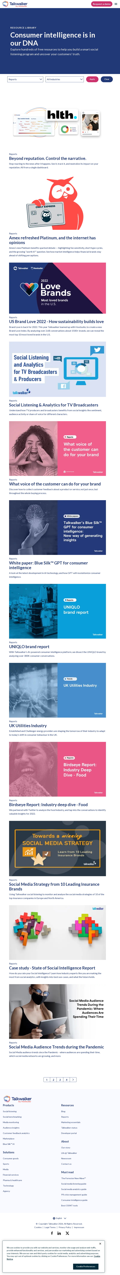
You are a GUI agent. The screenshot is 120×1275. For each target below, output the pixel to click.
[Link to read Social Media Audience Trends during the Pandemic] (57, 1022)
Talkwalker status (69, 1127)
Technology (8, 1185)
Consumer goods (11, 1158)
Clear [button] (106, 79)
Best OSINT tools (69, 1205)
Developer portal (69, 1133)
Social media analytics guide (73, 1189)
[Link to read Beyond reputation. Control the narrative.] (57, 133)
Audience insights (11, 1127)
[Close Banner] (100, 1243)
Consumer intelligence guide (74, 1200)
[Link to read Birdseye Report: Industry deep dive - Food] (57, 779)
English (59, 1218)
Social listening (10, 1111)
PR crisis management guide (74, 1194)
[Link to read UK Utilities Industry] (57, 700)
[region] (53, 1256)
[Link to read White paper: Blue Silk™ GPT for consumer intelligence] (57, 540)
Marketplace (8, 1138)
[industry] (65, 79)
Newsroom (66, 1158)
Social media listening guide (73, 1183)
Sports (6, 1164)
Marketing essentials (70, 1122)
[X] (67, 1233)
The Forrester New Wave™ (73, 1178)
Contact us (66, 1164)
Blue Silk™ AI (9, 1144)
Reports (65, 1117)
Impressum (79, 1227)
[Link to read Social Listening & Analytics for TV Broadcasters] (57, 380)
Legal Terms (50, 1227)
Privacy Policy (65, 1227)
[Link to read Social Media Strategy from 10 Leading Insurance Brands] (57, 861)
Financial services (11, 1174)
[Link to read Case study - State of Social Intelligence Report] (57, 943)
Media (5, 1169)
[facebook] (52, 1233)
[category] (25, 79)
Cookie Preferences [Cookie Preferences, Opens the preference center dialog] (85, 1266)
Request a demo (102, 4)
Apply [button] (92, 79)
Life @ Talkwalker (69, 1153)
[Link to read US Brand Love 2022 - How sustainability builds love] (57, 300)
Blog (63, 1111)
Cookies (38, 1227)
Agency (6, 1191)
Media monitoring (11, 1122)
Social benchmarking (12, 1117)
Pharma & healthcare (12, 1180)
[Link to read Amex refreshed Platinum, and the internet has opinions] (57, 217)
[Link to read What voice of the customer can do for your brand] (57, 459)
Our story (65, 1147)
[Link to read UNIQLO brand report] (57, 621)
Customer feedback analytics (16, 1133)
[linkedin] (59, 1233)
